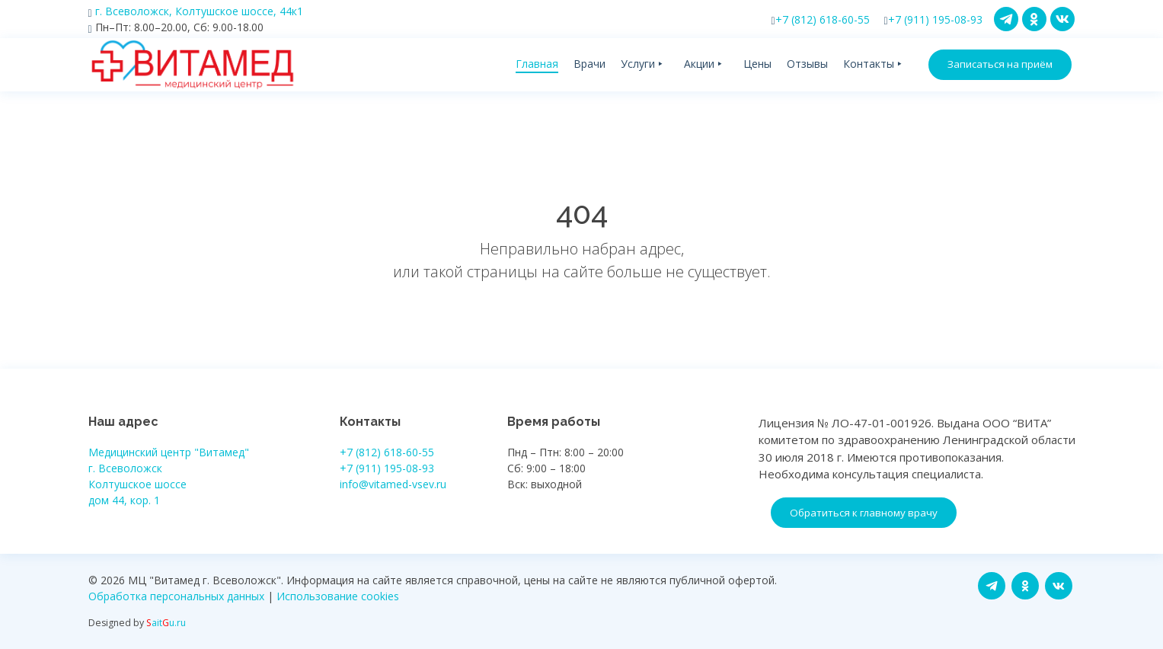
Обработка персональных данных (176, 596)
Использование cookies (337, 596)
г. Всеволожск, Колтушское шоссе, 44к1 (195, 11)
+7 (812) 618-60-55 (821, 19)
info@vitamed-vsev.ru (393, 484)
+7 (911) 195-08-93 (933, 19)
